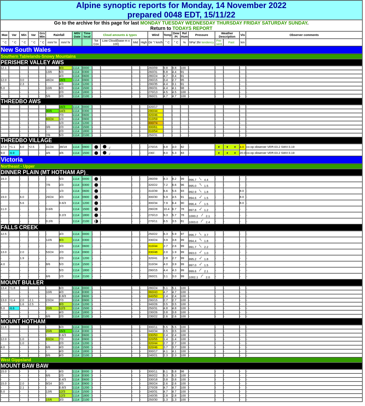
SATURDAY (274, 23)
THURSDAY (229, 23)
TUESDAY (173, 23)
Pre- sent (219, 42)
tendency (207, 42)
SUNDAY (297, 23)
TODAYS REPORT (193, 28)
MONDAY (150, 23)
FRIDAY (252, 23)
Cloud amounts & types (120, 35)
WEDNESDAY (200, 23)
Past (231, 42)
